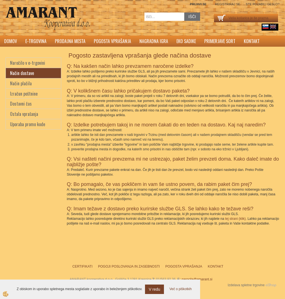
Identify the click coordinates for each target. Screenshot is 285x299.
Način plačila (21, 83)
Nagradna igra (153, 41)
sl (265, 26)
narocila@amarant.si (197, 279)
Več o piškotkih (180, 289)
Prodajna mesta (70, 41)
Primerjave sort (219, 41)
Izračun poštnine (24, 93)
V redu (154, 289)
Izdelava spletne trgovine (246, 285)
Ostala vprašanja (24, 114)
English (273, 26)
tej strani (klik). (236, 219)
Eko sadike (186, 41)
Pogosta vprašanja (112, 41)
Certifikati (82, 266)
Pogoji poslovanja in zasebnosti (129, 266)
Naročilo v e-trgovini (27, 62)
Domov (10, 41)
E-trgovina (35, 41)
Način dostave (22, 73)
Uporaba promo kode (27, 124)
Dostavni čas (21, 103)
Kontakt (252, 41)
